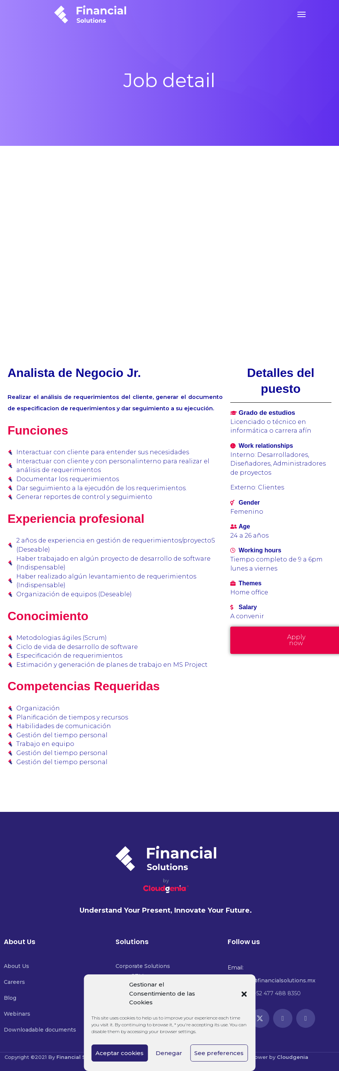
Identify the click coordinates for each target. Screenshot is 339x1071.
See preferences (219, 1053)
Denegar (169, 1053)
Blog (10, 997)
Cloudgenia (292, 1057)
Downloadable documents (40, 1029)
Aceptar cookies (119, 1053)
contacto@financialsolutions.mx (272, 980)
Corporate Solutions (143, 966)
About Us (16, 966)
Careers (14, 982)
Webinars (17, 1013)
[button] (244, 994)
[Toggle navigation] (301, 14)
